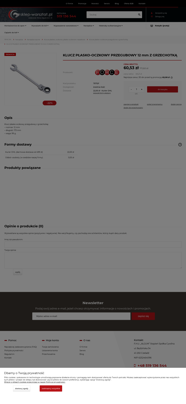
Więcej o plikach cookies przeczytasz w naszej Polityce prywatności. (34, 382)
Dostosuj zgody (21, 388)
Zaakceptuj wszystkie (51, 388)
